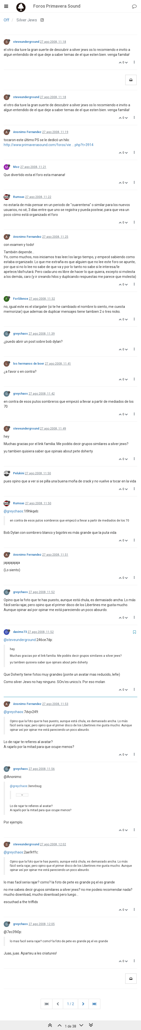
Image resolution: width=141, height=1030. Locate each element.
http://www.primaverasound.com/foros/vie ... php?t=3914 (48, 145)
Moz (16, 167)
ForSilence (20, 298)
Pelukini (18, 473)
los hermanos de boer (28, 363)
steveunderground (26, 42)
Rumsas (18, 197)
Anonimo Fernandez (27, 132)
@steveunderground (20, 640)
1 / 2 (70, 1004)
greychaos (20, 333)
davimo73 (20, 632)
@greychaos (13, 511)
